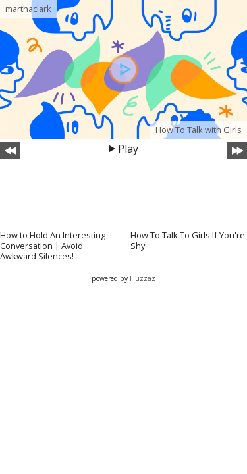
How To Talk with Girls (198, 130)
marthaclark (28, 8)
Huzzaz (142, 278)
